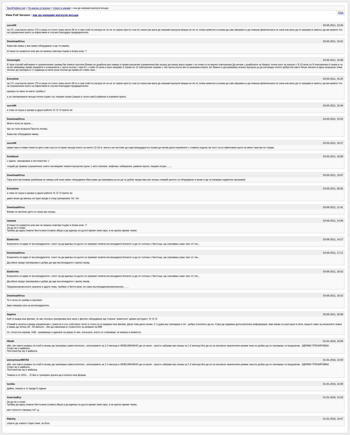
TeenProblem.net (16, 8)
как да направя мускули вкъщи (55, 15)
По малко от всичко (39, 8)
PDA (340, 12)
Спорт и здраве (62, 8)
